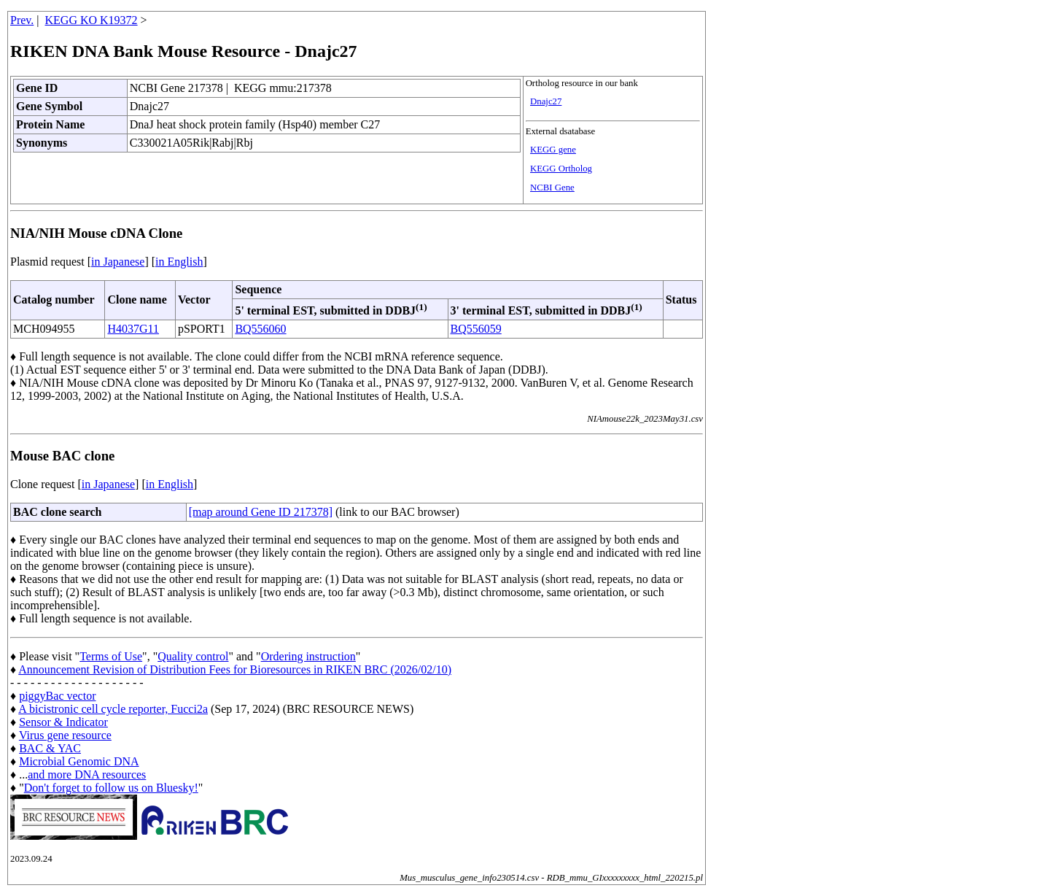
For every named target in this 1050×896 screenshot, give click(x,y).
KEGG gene (553, 149)
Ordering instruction (308, 656)
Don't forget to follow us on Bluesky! (111, 787)
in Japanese (117, 261)
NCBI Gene (552, 187)
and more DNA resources (87, 774)
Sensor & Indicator (63, 722)
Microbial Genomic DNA (79, 761)
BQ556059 (476, 329)
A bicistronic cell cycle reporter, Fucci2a (113, 709)
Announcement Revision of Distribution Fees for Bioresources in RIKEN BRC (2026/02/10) (234, 669)
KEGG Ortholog (561, 168)
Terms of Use (110, 656)
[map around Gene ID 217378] (260, 512)
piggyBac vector (57, 696)
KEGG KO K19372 (91, 20)
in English (179, 261)
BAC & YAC (50, 748)
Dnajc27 (545, 101)
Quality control (193, 656)
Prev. (22, 20)
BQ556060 (260, 329)
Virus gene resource (65, 735)
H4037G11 (133, 329)
